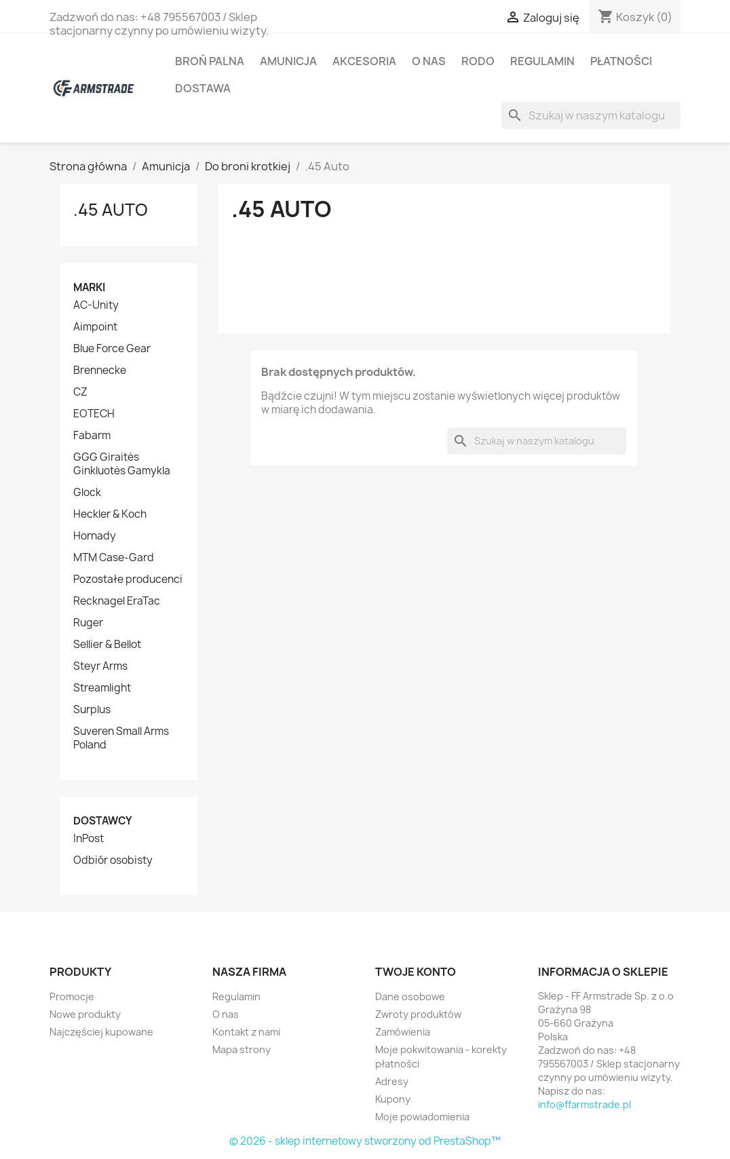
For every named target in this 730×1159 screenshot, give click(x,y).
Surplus (92, 710)
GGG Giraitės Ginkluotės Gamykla (121, 464)
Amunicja (288, 61)
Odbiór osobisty (113, 860)
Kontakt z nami (246, 1031)
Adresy (391, 1081)
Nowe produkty (85, 1014)
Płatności (621, 61)
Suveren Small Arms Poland (121, 738)
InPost (88, 839)
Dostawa (203, 88)
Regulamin (542, 61)
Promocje (72, 996)
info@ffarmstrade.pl (584, 1104)
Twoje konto (415, 971)
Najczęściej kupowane (101, 1031)
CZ (80, 392)
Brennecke (99, 370)
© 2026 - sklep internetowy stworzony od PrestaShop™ (365, 1141)
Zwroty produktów (418, 1014)
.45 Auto (110, 209)
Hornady (94, 536)
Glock (87, 492)
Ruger (88, 623)
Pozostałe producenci (127, 579)
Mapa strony (241, 1049)
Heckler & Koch (110, 514)
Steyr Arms (100, 666)
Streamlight (102, 688)
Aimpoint (95, 327)
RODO (478, 61)
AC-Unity (96, 305)
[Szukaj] (590, 115)
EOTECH (94, 414)
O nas (429, 61)
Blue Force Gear (112, 349)
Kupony (392, 1098)
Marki (89, 287)
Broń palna (209, 61)
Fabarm (92, 435)
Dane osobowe (410, 996)
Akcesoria (364, 61)
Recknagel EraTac (116, 601)
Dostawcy (102, 821)
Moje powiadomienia (422, 1116)
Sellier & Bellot (107, 644)
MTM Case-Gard (113, 558)
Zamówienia (402, 1031)
